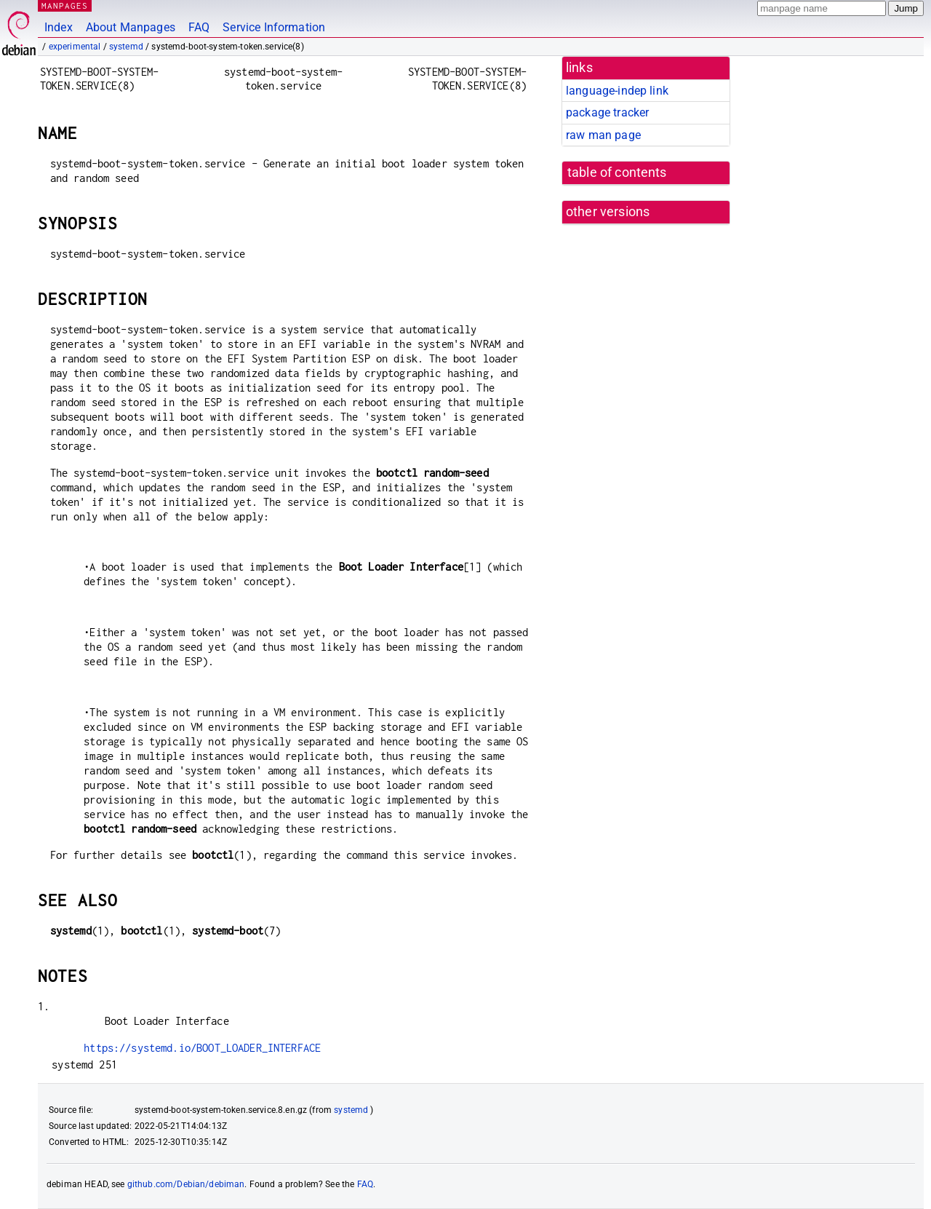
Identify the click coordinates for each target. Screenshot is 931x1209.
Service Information (274, 27)
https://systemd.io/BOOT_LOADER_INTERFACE (202, 1048)
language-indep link (617, 91)
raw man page (603, 135)
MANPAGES (64, 5)
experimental (75, 46)
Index (58, 27)
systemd (126, 46)
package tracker (607, 112)
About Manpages (130, 27)
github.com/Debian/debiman (186, 1184)
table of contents (617, 172)
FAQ (198, 27)
